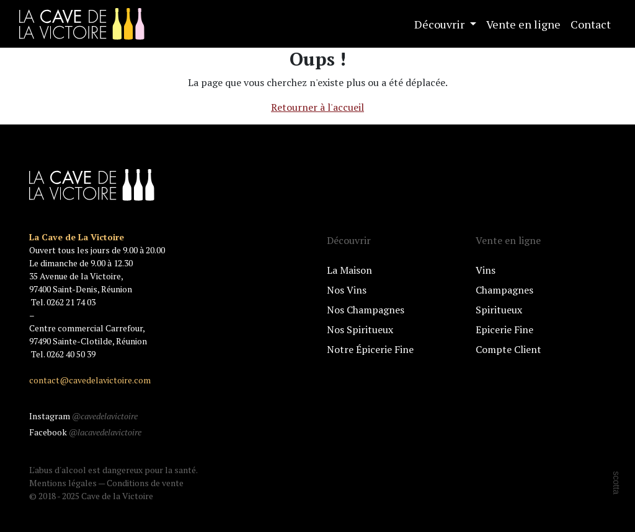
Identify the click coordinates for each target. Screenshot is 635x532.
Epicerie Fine (504, 329)
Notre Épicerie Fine (370, 349)
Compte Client (508, 349)
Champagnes (504, 290)
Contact (591, 24)
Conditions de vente (145, 483)
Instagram (83, 416)
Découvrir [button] (440, 24)
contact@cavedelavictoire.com (90, 380)
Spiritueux (499, 309)
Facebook (85, 432)
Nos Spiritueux (360, 329)
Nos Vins (346, 290)
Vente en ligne (523, 24)
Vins (485, 270)
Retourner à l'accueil (317, 107)
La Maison (349, 270)
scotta (616, 482)
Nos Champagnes (365, 309)
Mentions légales (63, 483)
